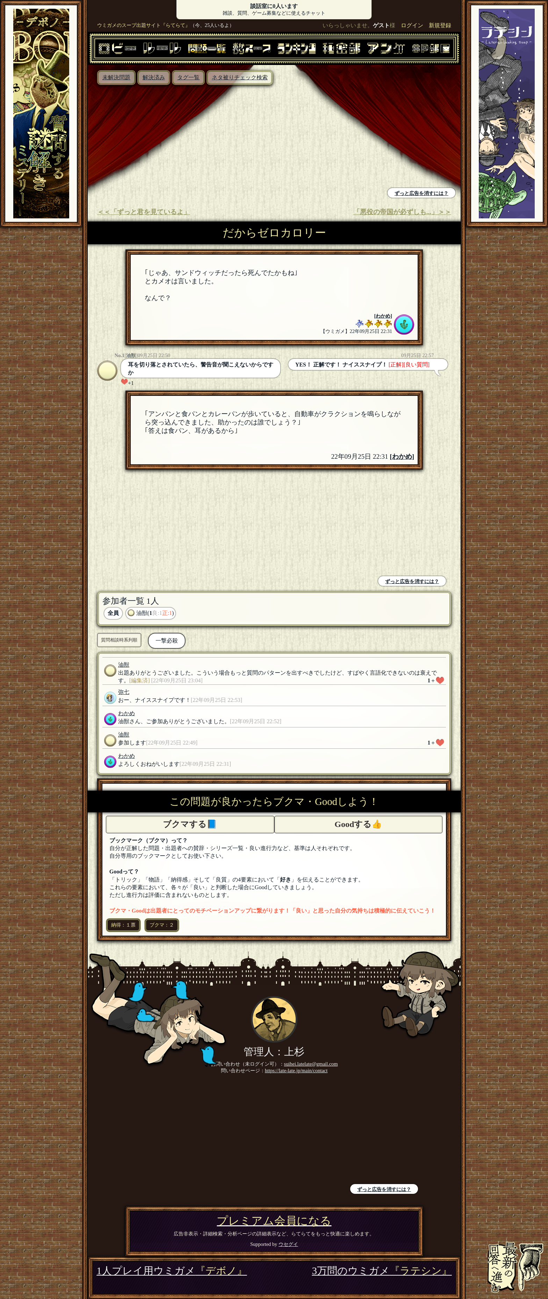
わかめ (383, 316)
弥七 (123, 692)
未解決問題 (116, 77)
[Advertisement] (182, 137)
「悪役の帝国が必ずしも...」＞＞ (402, 212)
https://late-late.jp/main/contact (296, 1070)
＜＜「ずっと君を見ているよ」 (143, 212)
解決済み (154, 77)
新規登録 (440, 25)
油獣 (131, 355)
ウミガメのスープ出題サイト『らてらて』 (143, 25)
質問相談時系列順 (119, 640)
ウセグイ (288, 1244)
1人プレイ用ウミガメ (171, 1270)
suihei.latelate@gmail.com (311, 1064)
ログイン (412, 25)
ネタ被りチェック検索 (240, 77)
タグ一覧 (188, 77)
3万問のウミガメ (382, 1270)
